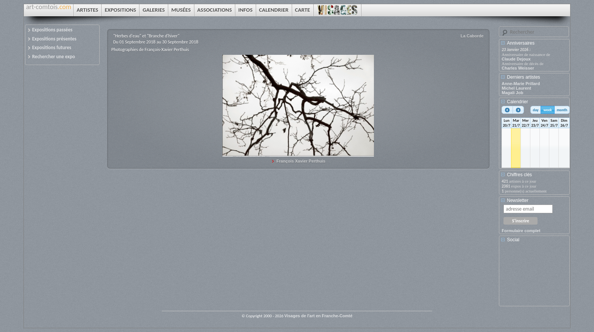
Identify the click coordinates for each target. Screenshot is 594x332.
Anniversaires (521, 43)
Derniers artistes (523, 77)
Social (513, 239)
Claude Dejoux (516, 59)
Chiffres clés (519, 174)
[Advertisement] (536, 276)
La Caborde (472, 36)
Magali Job (512, 92)
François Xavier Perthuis (301, 161)
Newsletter (517, 200)
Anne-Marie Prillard (521, 83)
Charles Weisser (518, 68)
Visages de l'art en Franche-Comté (318, 315)
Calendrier (517, 101)
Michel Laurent (516, 88)
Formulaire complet (521, 230)
